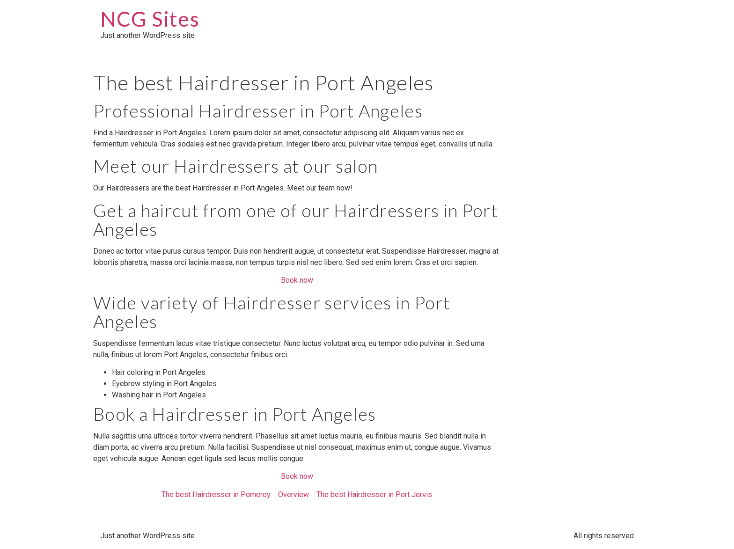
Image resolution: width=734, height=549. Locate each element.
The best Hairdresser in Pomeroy (216, 494)
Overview (293, 494)
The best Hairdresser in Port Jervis (374, 494)
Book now (297, 280)
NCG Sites (149, 19)
